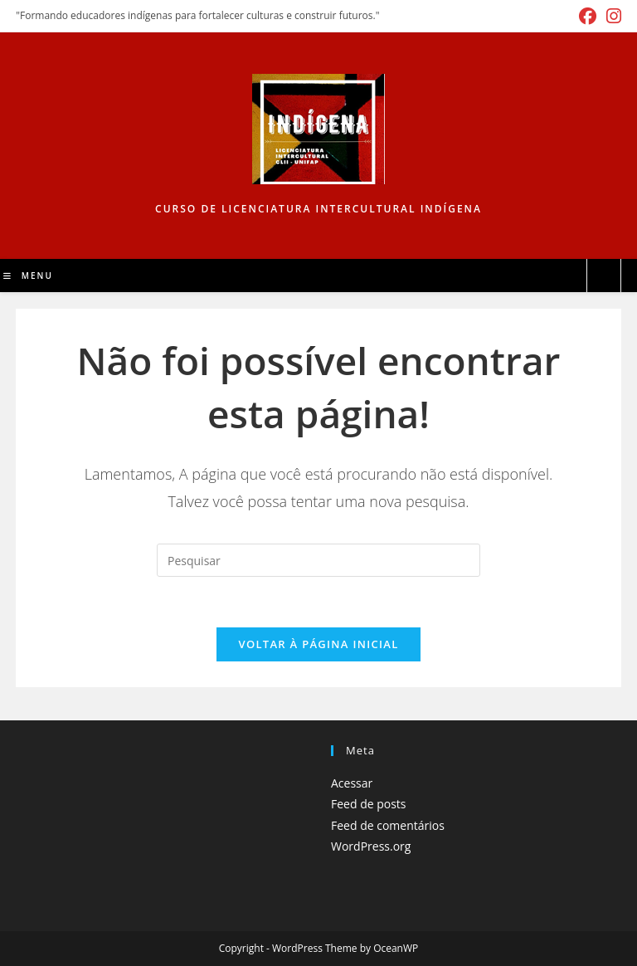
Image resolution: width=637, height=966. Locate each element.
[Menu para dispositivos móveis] (28, 275)
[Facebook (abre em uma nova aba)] (587, 16)
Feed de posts (368, 804)
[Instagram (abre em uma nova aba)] (611, 16)
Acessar (351, 783)
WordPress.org (371, 846)
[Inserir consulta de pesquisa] (318, 560)
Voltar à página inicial (318, 644)
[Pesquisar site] (603, 276)
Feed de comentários (388, 825)
